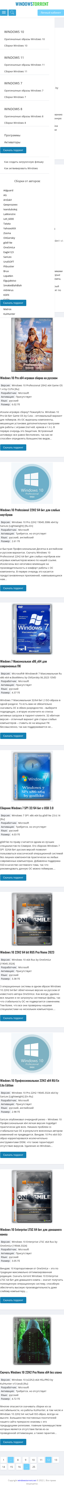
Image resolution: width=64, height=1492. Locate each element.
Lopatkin (8, 275)
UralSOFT (8, 261)
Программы (12, 135)
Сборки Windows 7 (15, 97)
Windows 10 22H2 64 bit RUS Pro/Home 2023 (27, 952)
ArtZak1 (7, 199)
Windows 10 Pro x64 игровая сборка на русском (29, 378)
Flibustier (8, 266)
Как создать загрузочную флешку (24, 161)
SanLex (7, 256)
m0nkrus (8, 290)
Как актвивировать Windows (21, 168)
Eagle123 (8, 252)
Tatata (7, 223)
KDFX (6, 294)
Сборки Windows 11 (15, 71)
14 (3, 1466)
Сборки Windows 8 (15, 122)
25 (33, 1466)
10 (33, 1459)
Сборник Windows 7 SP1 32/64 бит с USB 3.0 (27, 808)
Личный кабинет (51, 12)
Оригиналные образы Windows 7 (23, 90)
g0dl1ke (7, 242)
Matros (7, 309)
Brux (6, 271)
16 (19, 1466)
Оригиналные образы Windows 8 (23, 116)
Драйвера (10, 149)
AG (5, 195)
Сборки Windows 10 (15, 45)
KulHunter (9, 314)
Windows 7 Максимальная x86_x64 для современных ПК (23, 663)
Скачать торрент (13, 150)
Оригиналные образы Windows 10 (24, 39)
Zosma (7, 233)
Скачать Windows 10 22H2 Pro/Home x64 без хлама (31, 1372)
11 (41, 1459)
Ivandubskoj (10, 209)
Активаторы (12, 142)
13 (55, 1459)
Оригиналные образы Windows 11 (24, 64)
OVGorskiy (9, 237)
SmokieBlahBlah (12, 285)
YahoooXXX (9, 228)
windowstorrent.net (27, 1480)
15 (11, 1466)
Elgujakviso (9, 280)
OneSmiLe (9, 247)
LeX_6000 (8, 218)
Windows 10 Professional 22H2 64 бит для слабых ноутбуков (30, 512)
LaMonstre (9, 214)
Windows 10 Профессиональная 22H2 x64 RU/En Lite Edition (29, 1082)
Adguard (8, 190)
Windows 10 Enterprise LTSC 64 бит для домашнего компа (31, 1231)
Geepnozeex (10, 204)
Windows (32, 4)
